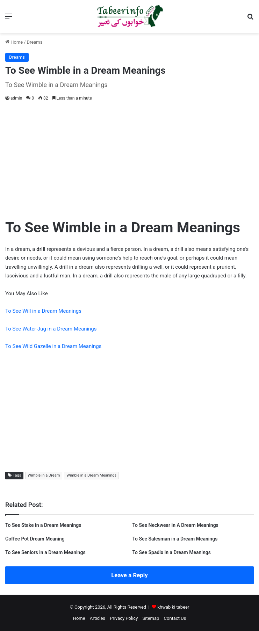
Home (14, 42)
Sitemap (151, 618)
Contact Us (175, 618)
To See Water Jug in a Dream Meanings (51, 329)
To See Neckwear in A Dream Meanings (175, 525)
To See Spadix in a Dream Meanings (171, 552)
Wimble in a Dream (44, 475)
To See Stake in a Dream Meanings (43, 525)
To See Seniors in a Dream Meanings (45, 552)
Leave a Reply (129, 575)
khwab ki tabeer (173, 607)
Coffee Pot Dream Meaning (35, 539)
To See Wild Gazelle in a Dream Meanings (53, 346)
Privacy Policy (124, 618)
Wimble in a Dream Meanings (91, 475)
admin (16, 98)
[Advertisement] (129, 158)
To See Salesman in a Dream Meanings (175, 539)
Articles (97, 618)
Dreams (35, 42)
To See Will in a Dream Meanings (43, 311)
